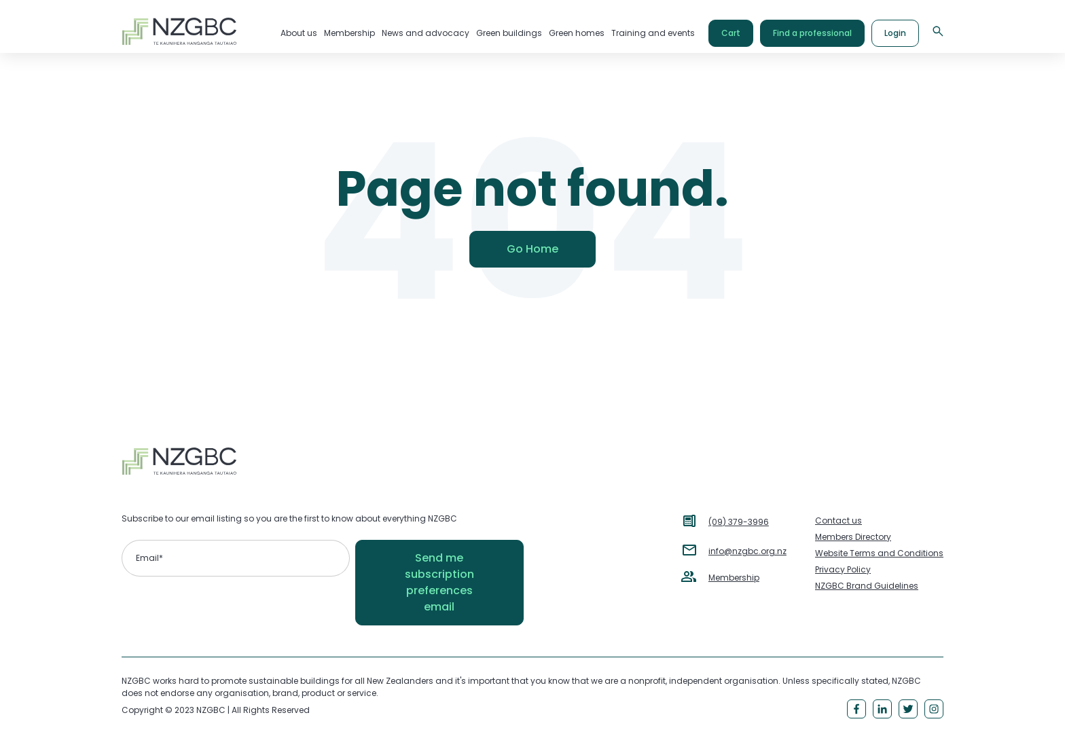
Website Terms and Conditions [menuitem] (879, 553)
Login (895, 33)
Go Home (532, 249)
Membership (733, 577)
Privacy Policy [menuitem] (843, 569)
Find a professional (812, 33)
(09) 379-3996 (738, 522)
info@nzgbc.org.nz (747, 551)
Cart (730, 33)
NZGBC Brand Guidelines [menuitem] (866, 585)
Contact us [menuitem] (838, 520)
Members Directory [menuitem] (853, 537)
